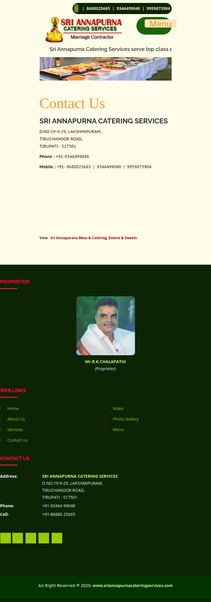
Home (13, 408)
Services (15, 429)
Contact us (17, 440)
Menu (118, 429)
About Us (16, 419)
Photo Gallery (126, 419)
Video (118, 408)
